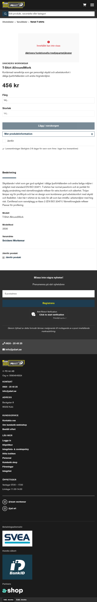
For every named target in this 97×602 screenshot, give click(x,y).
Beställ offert (9, 429)
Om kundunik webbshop (14, 425)
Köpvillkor (7, 445)
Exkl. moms (21, 600)
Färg (5, 95)
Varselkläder (22, 22)
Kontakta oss (9, 421)
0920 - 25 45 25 (13, 344)
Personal (6, 458)
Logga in (6, 441)
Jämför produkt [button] (11, 258)
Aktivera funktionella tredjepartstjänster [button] (48, 53)
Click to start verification (51, 315)
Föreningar (7, 467)
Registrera (48, 303)
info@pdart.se (13, 350)
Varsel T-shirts (37, 22)
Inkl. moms (8, 600)
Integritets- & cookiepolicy (15, 449)
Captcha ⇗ (59, 318)
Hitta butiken (9, 454)
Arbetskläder (8, 22)
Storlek (6, 108)
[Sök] (48, 13)
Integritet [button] (6, 471)
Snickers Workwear (13, 241)
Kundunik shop (9, 463)
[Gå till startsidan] (13, 5)
